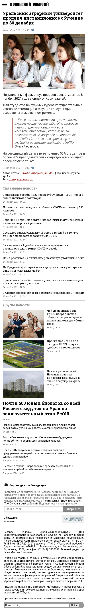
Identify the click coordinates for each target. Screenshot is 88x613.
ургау (12, 179)
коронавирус (25, 179)
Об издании (11, 517)
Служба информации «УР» (37, 173)
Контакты (9, 521)
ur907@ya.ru (23, 592)
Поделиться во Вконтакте (32, 30)
